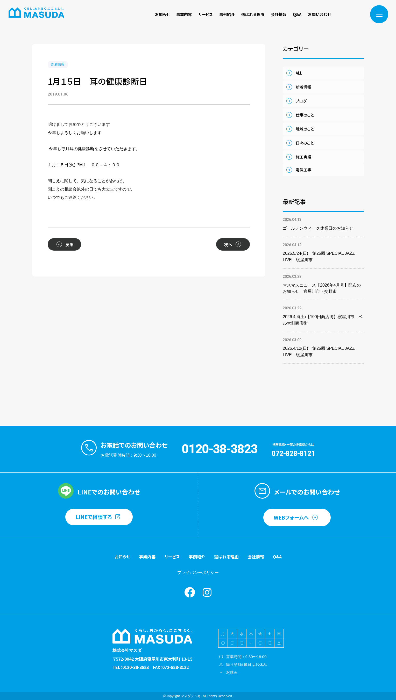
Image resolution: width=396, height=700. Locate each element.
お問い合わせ (319, 14)
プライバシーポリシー (198, 572)
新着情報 (58, 65)
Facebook (345, 14)
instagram (356, 14)
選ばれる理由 (252, 14)
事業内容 (184, 14)
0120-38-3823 (219, 449)
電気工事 (303, 169)
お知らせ (162, 14)
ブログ (301, 101)
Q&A (297, 14)
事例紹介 (227, 14)
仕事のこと (305, 115)
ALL (299, 73)
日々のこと (305, 142)
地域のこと (305, 129)
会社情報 (278, 14)
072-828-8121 (293, 453)
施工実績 (303, 156)
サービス (205, 14)
